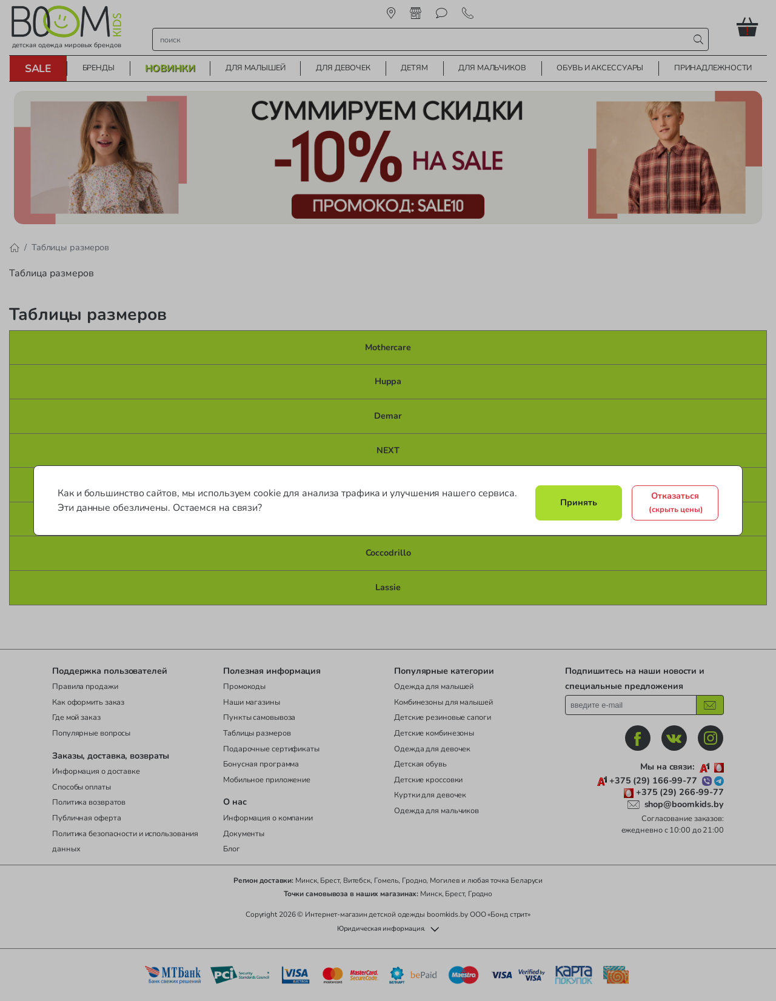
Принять (578, 502)
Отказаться (676, 502)
